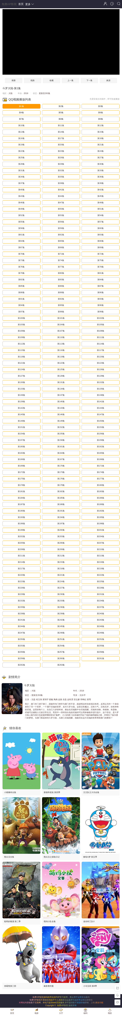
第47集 (61, 202)
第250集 (21, 639)
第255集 (100, 646)
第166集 (21, 459)
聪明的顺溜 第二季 (12, 921)
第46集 (21, 202)
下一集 (89, 80)
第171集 (100, 466)
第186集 (100, 498)
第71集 (61, 254)
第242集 (61, 620)
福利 (85, 1013)
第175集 (21, 479)
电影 (37, 1013)
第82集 (21, 279)
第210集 (100, 549)
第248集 (61, 633)
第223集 (21, 581)
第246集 (100, 626)
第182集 (61, 491)
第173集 (61, 472)
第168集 (100, 459)
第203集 (61, 536)
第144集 (100, 408)
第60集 (100, 228)
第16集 (21, 138)
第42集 (100, 190)
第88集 (21, 292)
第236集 (61, 607)
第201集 (100, 530)
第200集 (61, 530)
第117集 (100, 350)
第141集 (100, 401)
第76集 (21, 267)
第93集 (100, 299)
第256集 (21, 652)
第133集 (21, 389)
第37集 (21, 183)
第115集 (21, 350)
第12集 (100, 125)
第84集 (100, 279)
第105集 (100, 324)
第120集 (100, 357)
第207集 (100, 543)
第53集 (61, 215)
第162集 (100, 446)
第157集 (21, 440)
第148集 (21, 421)
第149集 (61, 421)
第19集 (21, 145)
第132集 (100, 382)
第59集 (61, 228)
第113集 (61, 344)
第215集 (61, 562)
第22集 (21, 151)
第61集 (21, 235)
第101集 (61, 318)
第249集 (100, 633)
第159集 (100, 440)
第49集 (21, 209)
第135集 (100, 389)
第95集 (61, 305)
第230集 (61, 594)
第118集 (21, 357)
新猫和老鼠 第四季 (52, 792)
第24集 (100, 151)
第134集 (61, 389)
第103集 (21, 324)
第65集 (61, 241)
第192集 (100, 511)
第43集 (21, 196)
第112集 (21, 344)
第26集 (61, 157)
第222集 (100, 575)
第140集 (61, 401)
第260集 (61, 658)
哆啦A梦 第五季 (90, 857)
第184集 (21, 498)
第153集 (100, 427)
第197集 (61, 523)
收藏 (52, 80)
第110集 (61, 337)
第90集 (100, 292)
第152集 (61, 427)
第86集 (61, 286)
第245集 (61, 626)
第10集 (21, 125)
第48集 (100, 202)
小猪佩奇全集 (10, 792)
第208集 (21, 549)
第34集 (21, 177)
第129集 (100, 376)
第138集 (100, 395)
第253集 (21, 646)
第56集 (61, 222)
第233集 (61, 601)
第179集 (61, 485)
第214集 (21, 562)
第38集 (61, 183)
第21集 (100, 145)
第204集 (100, 536)
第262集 (21, 665)
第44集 (61, 196)
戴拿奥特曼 (49, 986)
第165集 (100, 453)
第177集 (100, 479)
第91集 (21, 299)
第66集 (100, 241)
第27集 (100, 157)
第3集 (100, 106)
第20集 (61, 145)
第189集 (100, 504)
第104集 (61, 324)
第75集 (100, 260)
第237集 (100, 607)
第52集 (21, 215)
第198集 (100, 523)
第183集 (100, 491)
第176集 (61, 479)
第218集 (61, 568)
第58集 (21, 228)
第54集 (100, 215)
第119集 (61, 357)
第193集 (21, 517)
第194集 (61, 517)
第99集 (100, 312)
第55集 (21, 222)
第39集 (100, 183)
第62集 (61, 235)
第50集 (61, 209)
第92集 (61, 299)
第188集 (61, 504)
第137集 (61, 395)
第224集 (61, 581)
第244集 (21, 626)
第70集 (21, 254)
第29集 (61, 164)
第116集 (61, 350)
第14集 (61, 132)
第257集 (61, 652)
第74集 (61, 260)
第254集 (61, 646)
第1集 (21, 106)
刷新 (14, 80)
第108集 (100, 331)
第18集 (100, 138)
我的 (110, 1013)
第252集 (100, 639)
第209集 (61, 549)
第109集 (21, 337)
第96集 (100, 305)
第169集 (21, 466)
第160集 (21, 446)
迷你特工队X (89, 921)
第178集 (21, 485)
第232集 (21, 601)
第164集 (61, 453)
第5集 (61, 112)
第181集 (21, 491)
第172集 (21, 472)
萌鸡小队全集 (50, 921)
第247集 (21, 633)
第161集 (61, 446)
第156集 (100, 434)
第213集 (100, 556)
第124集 (21, 369)
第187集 (21, 504)
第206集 (61, 543)
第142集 (21, 408)
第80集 (61, 273)
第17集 (61, 138)
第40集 (21, 190)
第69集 (100, 247)
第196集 (21, 523)
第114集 (100, 344)
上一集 (70, 80)
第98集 (61, 312)
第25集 (21, 157)
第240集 (100, 613)
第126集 (100, 369)
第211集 (21, 556)
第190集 (21, 511)
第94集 (21, 305)
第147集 (100, 414)
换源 (108, 80)
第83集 (61, 279)
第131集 (61, 382)
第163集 (21, 453)
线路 (33, 80)
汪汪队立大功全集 (91, 792)
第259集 (21, 658)
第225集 (100, 581)
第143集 (61, 408)
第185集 (61, 498)
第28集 (21, 164)
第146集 (61, 414)
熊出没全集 (9, 857)
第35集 (61, 177)
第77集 (61, 267)
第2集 (61, 106)
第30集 (100, 164)
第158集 (61, 440)
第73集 (21, 260)
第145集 (21, 414)
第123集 (100, 363)
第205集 (21, 543)
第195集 (100, 517)
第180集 (100, 485)
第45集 (100, 196)
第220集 (21, 575)
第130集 (21, 382)
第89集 (61, 292)
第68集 (61, 247)
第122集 (61, 363)
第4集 (21, 112)
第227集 (61, 588)
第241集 (21, 620)
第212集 (61, 556)
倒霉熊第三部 (10, 986)
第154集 (21, 434)
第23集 (61, 151)
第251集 (61, 639)
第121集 (21, 363)
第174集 (100, 472)
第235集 (21, 607)
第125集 (61, 369)
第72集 (100, 254)
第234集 (100, 601)
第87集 (100, 286)
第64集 (21, 241)
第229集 (21, 594)
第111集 (100, 337)
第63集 (100, 235)
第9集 (100, 119)
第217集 (21, 568)
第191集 (61, 511)
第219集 (100, 568)
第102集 (100, 318)
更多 (29, 4)
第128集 (61, 376)
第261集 (100, 658)
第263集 (61, 665)
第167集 (61, 459)
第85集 (21, 286)
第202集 (21, 536)
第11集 (61, 125)
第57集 (100, 222)
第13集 (21, 132)
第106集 (21, 331)
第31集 (21, 170)
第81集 (100, 273)
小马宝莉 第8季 (90, 986)
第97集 (21, 312)
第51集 (100, 209)
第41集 (61, 190)
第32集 (61, 170)
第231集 (100, 594)
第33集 (100, 170)
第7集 (21, 119)
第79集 (21, 273)
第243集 (100, 620)
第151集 (21, 427)
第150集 (100, 421)
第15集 (100, 132)
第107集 (61, 331)
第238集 (21, 613)
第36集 (100, 177)
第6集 (100, 112)
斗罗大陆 (7, 88)
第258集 (100, 652)
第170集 (61, 466)
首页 (21, 4)
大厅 (61, 1013)
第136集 (21, 395)
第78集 (100, 267)
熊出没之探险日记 (52, 857)
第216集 (100, 562)
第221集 (61, 575)
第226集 (21, 588)
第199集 (21, 530)
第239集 (61, 613)
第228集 (100, 588)
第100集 (21, 318)
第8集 (61, 119)
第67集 (21, 247)
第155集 (61, 434)
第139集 (21, 401)
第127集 (21, 376)
